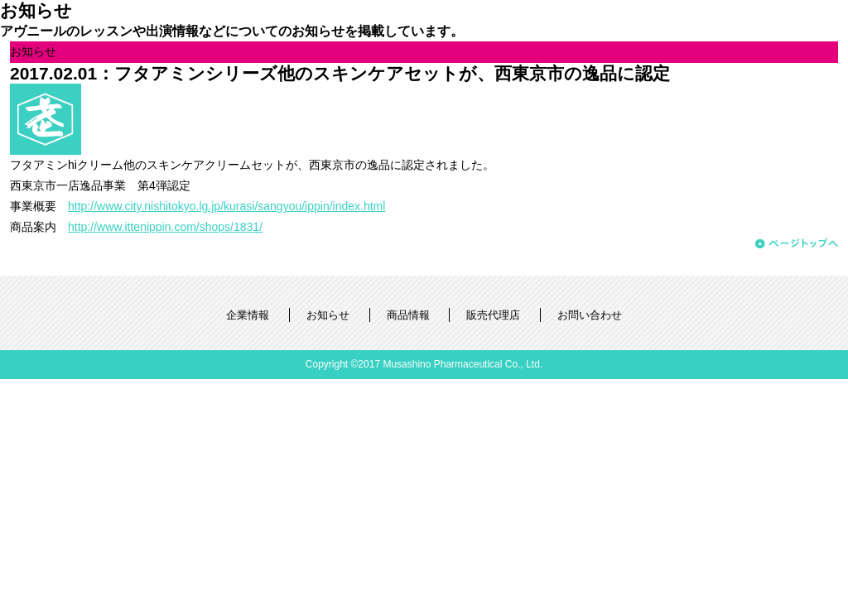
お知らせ (327, 315)
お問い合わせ (589, 315)
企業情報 (247, 315)
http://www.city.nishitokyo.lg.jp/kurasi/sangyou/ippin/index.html (226, 206)
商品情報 (408, 315)
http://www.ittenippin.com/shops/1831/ (165, 226)
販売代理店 (493, 315)
